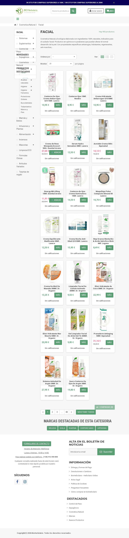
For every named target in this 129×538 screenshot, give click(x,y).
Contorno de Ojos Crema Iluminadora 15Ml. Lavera (77, 193)
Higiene (24, 88)
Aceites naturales (24, 83)
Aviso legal (75, 480)
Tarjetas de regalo (22, 175)
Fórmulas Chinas (21, 158)
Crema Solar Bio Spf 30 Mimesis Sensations (25, 218)
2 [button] (26, 222)
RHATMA (72, 428)
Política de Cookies (79, 484)
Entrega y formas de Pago (81, 467)
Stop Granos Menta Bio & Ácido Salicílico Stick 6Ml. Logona (103, 241)
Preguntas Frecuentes (80, 488)
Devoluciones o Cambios (81, 471)
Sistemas (23, 40)
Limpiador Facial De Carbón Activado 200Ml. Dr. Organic (77, 288)
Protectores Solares (25, 99)
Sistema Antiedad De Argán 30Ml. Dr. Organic (52, 383)
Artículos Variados (21, 166)
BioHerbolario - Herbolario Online (84, 475)
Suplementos (25, 45)
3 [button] (32, 222)
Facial (23, 74)
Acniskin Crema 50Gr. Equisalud (103, 145)
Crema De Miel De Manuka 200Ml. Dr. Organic (52, 288)
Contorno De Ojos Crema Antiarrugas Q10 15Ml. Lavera (51, 98)
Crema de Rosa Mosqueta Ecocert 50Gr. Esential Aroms (52, 146)
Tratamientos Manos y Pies (25, 111)
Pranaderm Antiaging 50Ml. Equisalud (103, 335)
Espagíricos (24, 59)
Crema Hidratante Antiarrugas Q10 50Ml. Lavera (103, 98)
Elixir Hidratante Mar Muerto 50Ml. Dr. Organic (52, 336)
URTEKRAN (101, 428)
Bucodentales (25, 105)
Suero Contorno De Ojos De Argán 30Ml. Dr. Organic (77, 383)
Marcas (72, 516)
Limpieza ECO (25, 152)
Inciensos (23, 141)
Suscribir (106, 451)
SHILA (62, 428)
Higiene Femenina (25, 93)
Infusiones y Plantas (23, 129)
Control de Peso (22, 52)
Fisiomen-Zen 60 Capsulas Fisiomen (25, 265)
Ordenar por (45, 57)
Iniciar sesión (93, 10)
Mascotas (23, 147)
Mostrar (43, 64)
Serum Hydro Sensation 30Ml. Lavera (77, 145)
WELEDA (52, 428)
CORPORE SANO (86, 428)
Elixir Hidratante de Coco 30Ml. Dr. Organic (103, 287)
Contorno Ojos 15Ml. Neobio (77, 97)
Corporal (24, 78)
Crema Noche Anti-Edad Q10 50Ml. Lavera (77, 240)
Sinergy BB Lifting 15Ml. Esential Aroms (52, 192)
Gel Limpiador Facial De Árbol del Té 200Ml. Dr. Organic (77, 336)
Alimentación (25, 136)
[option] (25, 208)
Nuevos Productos (76, 520)
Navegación (17, 19)
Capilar (23, 71)
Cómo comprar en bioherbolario (84, 492)
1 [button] (21, 222)
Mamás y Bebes (21, 121)
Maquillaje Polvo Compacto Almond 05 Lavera (103, 193)
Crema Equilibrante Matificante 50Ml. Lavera (51, 241)
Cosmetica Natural (22, 65)
